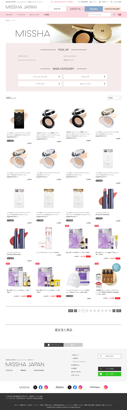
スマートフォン (54, 345)
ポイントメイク (34, 14)
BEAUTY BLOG (76, 372)
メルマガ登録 (110, 369)
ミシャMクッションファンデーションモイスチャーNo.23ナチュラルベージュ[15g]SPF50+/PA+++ (18, 175)
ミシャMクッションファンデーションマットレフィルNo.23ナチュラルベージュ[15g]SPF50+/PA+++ (18, 214)
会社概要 (74, 368)
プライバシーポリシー (79, 361)
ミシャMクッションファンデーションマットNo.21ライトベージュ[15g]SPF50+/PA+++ (48, 175)
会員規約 (75, 358)
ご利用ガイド (75, 355)
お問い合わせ (75, 375)
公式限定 (46, 14)
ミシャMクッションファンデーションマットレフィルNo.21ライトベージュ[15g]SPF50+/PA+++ (107, 175)
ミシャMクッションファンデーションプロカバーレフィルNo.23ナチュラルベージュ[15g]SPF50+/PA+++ (18, 135)
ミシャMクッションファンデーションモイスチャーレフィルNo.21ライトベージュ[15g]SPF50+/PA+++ (48, 214)
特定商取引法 (75, 365)
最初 (70, 310)
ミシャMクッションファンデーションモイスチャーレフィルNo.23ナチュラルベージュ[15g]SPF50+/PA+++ (78, 214)
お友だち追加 (110, 374)
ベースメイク (21, 14)
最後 (118, 310)
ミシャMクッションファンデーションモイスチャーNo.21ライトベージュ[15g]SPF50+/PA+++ (107, 134)
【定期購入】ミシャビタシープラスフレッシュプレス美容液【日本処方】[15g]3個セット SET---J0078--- (107, 292)
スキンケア (9, 14)
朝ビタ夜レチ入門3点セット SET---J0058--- (78, 252)
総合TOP (57, 9)
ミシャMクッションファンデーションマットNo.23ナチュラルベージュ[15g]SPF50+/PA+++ (78, 175)
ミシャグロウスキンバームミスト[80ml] (47, 252)
